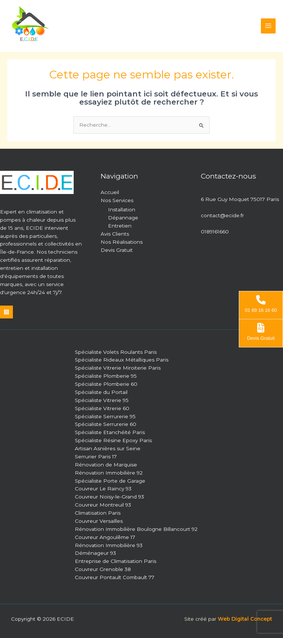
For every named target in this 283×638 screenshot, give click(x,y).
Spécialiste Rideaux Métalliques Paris (121, 360)
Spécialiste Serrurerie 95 (105, 416)
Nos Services (117, 200)
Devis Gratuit (117, 250)
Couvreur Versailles (99, 521)
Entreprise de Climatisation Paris (115, 561)
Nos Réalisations (122, 242)
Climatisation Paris (97, 513)
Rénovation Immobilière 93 (109, 545)
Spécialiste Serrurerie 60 (105, 424)
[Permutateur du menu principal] (268, 26)
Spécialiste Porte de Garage (110, 481)
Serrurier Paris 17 (96, 456)
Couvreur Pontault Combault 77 (114, 577)
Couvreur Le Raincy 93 (103, 488)
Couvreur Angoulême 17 (105, 537)
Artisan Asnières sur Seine (107, 448)
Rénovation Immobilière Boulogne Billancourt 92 (136, 529)
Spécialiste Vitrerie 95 (102, 400)
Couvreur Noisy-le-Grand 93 (109, 497)
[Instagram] (6, 312)
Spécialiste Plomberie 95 (106, 376)
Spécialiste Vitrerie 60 (102, 408)
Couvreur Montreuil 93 (103, 505)
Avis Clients (115, 234)
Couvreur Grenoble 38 (103, 569)
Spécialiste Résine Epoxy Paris (113, 440)
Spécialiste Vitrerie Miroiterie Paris (118, 368)
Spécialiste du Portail (101, 392)
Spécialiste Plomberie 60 (106, 384)
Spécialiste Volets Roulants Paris (116, 352)
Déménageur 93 (95, 553)
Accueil (110, 192)
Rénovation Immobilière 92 (109, 473)
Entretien (120, 226)
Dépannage (123, 218)
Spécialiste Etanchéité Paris (110, 432)
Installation (121, 209)
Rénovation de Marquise (106, 465)
